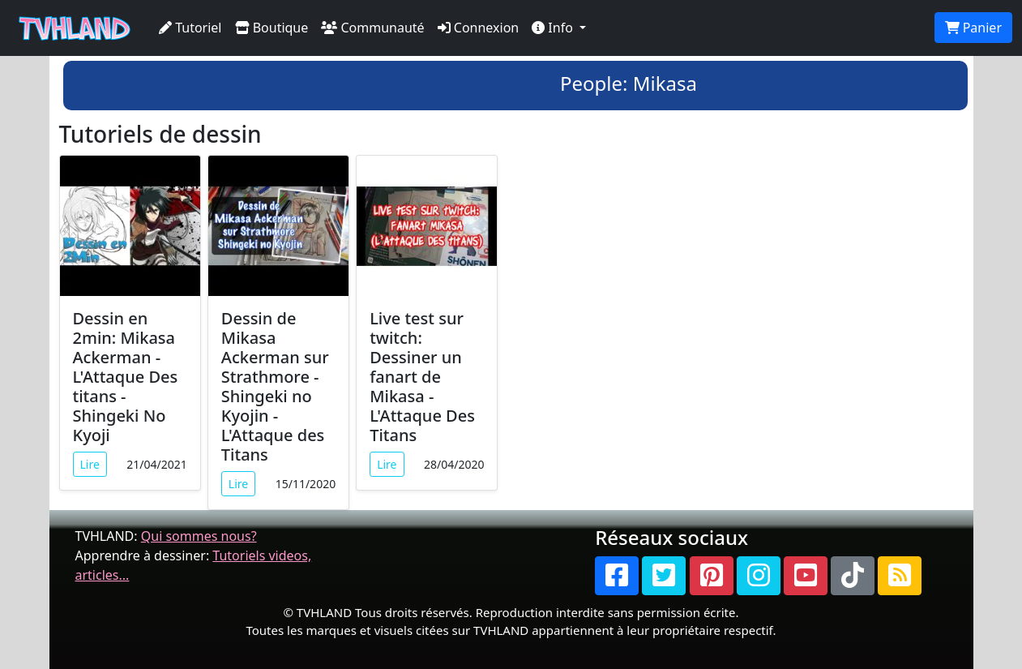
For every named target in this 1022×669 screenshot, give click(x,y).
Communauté (372, 27)
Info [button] (554, 27)
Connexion (479, 27)
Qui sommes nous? (199, 536)
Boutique (272, 27)
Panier (973, 27)
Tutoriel (190, 27)
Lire (90, 464)
